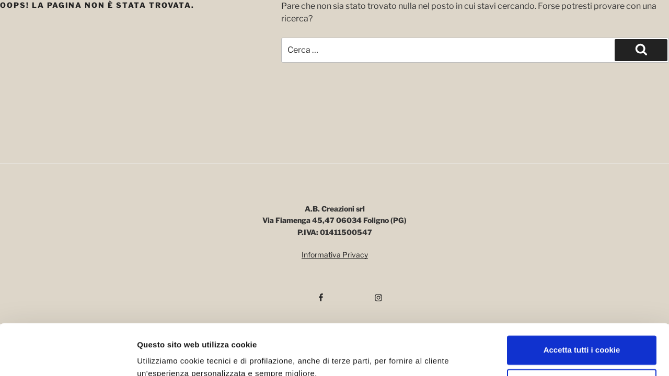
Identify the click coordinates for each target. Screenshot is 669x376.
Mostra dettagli (165, 355)
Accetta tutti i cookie (582, 303)
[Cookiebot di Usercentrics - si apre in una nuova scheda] (67, 355)
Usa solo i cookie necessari (581, 336)
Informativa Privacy (335, 254)
